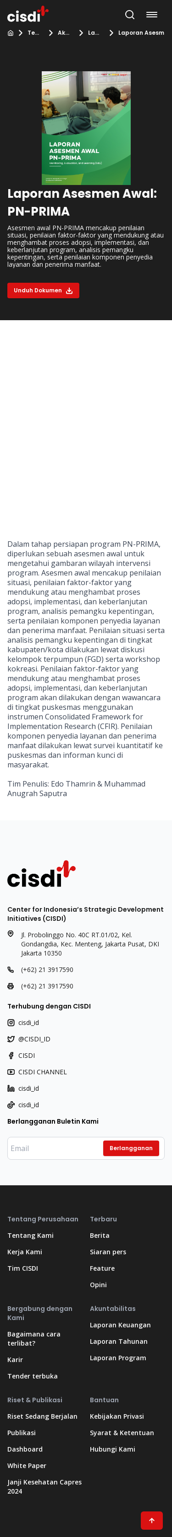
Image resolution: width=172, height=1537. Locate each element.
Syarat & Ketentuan (122, 1432)
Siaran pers (108, 1251)
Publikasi (21, 1432)
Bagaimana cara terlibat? (34, 1338)
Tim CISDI (22, 1268)
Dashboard (25, 1449)
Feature (102, 1268)
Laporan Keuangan (120, 1324)
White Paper (26, 1465)
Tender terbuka (32, 1376)
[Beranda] (10, 33)
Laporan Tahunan (119, 1341)
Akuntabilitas (65, 33)
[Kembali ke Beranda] (28, 13)
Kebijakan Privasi (117, 1416)
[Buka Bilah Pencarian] (129, 14)
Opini (98, 1284)
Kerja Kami (24, 1251)
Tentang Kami (35, 33)
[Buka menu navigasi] (154, 15)
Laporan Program (95, 33)
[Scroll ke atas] (152, 1520)
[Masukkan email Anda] (86, 1148)
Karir (15, 1359)
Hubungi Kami (112, 1449)
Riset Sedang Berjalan (42, 1416)
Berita (100, 1235)
